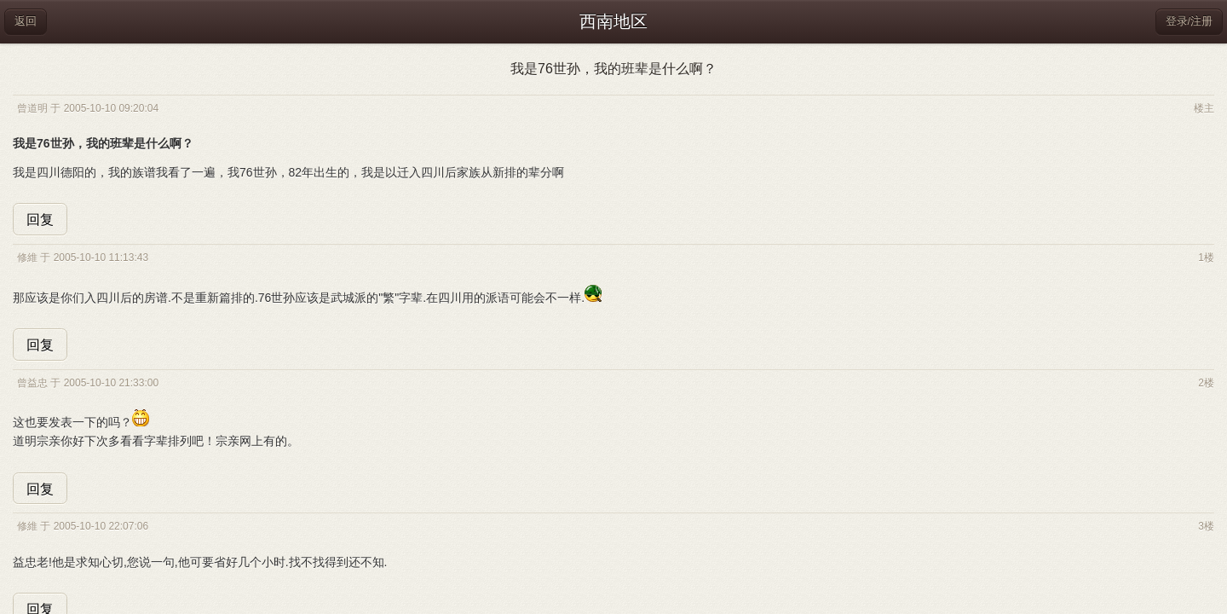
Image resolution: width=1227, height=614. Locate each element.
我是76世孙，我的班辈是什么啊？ (613, 68)
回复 (40, 219)
